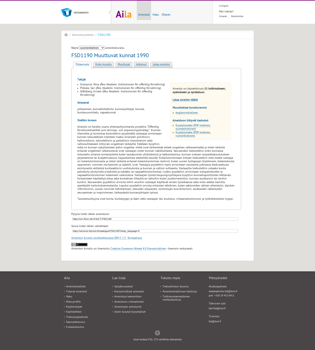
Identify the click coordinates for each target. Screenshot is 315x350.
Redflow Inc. (157, 332)
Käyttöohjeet (74, 307)
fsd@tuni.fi (215, 321)
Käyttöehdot (74, 312)
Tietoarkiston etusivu (176, 287)
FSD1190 (104, 35)
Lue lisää (118, 279)
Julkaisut (141, 64)
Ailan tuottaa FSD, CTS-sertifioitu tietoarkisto (157, 339)
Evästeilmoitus (75, 327)
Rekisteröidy (237, 16)
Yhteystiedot (218, 279)
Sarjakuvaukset (123, 287)
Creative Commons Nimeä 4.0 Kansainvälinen (138, 249)
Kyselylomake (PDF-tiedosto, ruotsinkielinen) (193, 134)
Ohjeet (166, 15)
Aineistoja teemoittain (128, 297)
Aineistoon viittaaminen (129, 302)
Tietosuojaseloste (77, 317)
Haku (155, 15)
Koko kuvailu (103, 64)
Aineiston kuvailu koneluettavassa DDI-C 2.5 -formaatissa (106, 238)
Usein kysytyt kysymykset (130, 312)
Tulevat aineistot (76, 292)
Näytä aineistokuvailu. (98, 48)
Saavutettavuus (75, 322)
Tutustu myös (170, 279)
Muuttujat (124, 64)
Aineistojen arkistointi (128, 307)
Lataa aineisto (161, 64)
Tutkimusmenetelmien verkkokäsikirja (176, 298)
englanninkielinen (187, 113)
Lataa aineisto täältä (185, 100)
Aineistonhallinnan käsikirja (180, 292)
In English (223, 6)
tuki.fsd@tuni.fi (217, 308)
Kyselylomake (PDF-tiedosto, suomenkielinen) (193, 127)
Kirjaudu (223, 16)
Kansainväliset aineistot (129, 292)
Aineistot (144, 15)
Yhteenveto (82, 64)
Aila (66, 34)
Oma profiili (73, 302)
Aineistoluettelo (83, 35)
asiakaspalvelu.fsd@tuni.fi (223, 291)
